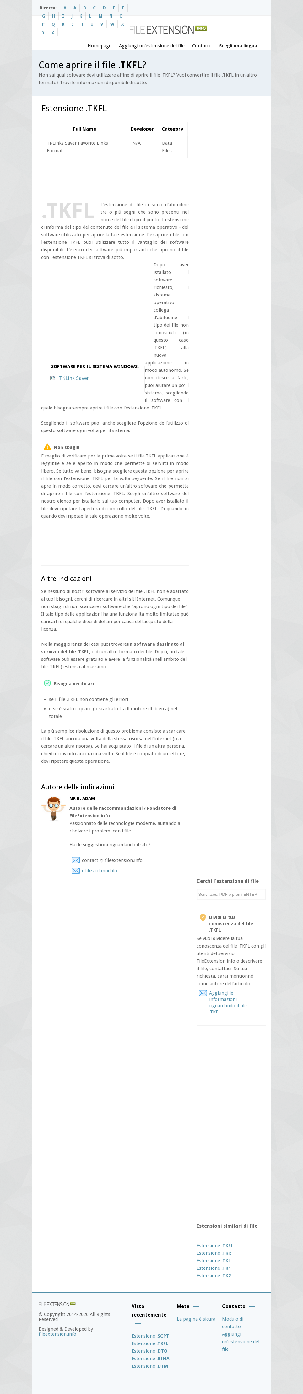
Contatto (202, 46)
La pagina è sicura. (197, 1319)
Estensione (215, 1245)
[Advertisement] (155, 178)
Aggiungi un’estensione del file (152, 46)
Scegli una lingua (238, 46)
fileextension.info (57, 1334)
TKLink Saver (74, 378)
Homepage (99, 46)
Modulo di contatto (232, 1322)
